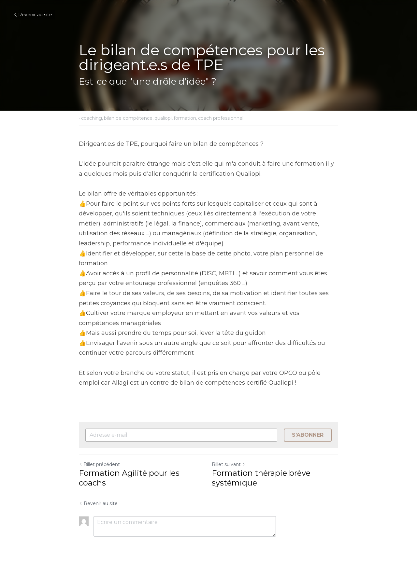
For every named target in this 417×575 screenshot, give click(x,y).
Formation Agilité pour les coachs (129, 477)
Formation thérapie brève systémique (261, 477)
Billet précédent (99, 464)
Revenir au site (32, 15)
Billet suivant (228, 464)
